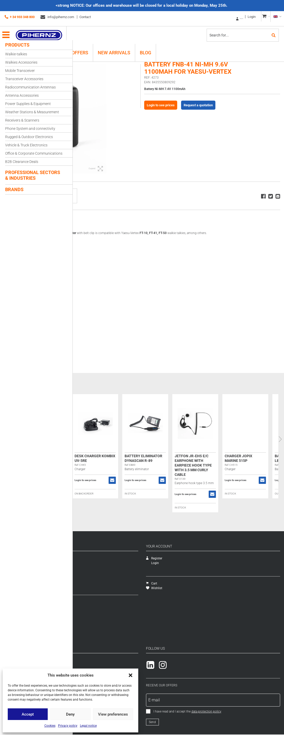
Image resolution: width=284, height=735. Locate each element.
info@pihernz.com (57, 17)
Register (223, 16)
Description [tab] (91, 220)
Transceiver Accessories (24, 79)
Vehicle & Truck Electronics (26, 145)
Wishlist (190, 588)
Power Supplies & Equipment (28, 104)
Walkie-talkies (16, 54)
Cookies (49, 726)
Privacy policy (67, 726)
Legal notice (88, 726)
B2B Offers (75, 48)
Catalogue (84, 567)
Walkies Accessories (21, 62)
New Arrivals (114, 48)
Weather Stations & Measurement (32, 112)
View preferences (113, 714)
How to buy (85, 602)
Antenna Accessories (22, 95)
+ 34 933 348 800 (20, 17)
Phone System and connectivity (30, 128)
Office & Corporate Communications (33, 153)
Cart (187, 583)
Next (280, 439)
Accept (28, 714)
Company (83, 558)
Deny (70, 714)
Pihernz (45, 31)
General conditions (90, 620)
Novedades (84, 577)
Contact (85, 17)
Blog (145, 48)
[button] (130, 675)
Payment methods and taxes (97, 616)
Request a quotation (229, 112)
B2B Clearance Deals (21, 162)
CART (263, 17)
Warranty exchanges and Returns (100, 611)
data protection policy (243, 711)
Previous (76, 439)
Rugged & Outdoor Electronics (29, 137)
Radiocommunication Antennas (30, 87)
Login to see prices (192, 112)
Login (239, 17)
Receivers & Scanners (22, 120)
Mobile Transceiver (20, 71)
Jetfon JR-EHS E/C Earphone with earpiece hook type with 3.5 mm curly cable (251, 465)
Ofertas (82, 581)
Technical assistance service (96, 563)
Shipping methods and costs (97, 607)
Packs (81, 586)
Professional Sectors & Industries (32, 175)
